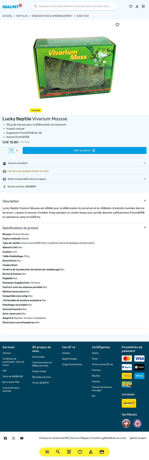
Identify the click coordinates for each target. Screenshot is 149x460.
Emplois (66, 353)
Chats (95, 358)
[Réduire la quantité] (5, 150)
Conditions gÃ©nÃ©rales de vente (108, 438)
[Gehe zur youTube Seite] (22, 438)
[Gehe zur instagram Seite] (13, 438)
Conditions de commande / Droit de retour (13, 361)
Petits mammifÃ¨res (102, 364)
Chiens (95, 353)
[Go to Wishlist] (131, 6)
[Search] (58, 451)
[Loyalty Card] (101, 451)
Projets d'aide (39, 371)
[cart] (143, 6)
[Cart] (69, 451)
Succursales (38, 357)
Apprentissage (69, 358)
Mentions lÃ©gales (79, 438)
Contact (7, 353)
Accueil (8, 16)
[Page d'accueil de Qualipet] (15, 6)
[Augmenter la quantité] (17, 150)
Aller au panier (85, 150)
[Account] (90, 451)
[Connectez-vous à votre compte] (137, 6)
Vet (94, 396)
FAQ (4, 370)
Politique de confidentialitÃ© (54, 438)
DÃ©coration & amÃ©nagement (52, 16)
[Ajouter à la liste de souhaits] (117, 24)
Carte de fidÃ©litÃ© (13, 376)
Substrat (82, 16)
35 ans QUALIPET (41, 382)
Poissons (96, 370)
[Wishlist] (79, 451)
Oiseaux (96, 381)
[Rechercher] (36, 6)
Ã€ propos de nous (41, 377)
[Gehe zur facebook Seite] (5, 438)
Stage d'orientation (72, 364)
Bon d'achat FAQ (11, 382)
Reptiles (22, 16)
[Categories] (47, 451)
